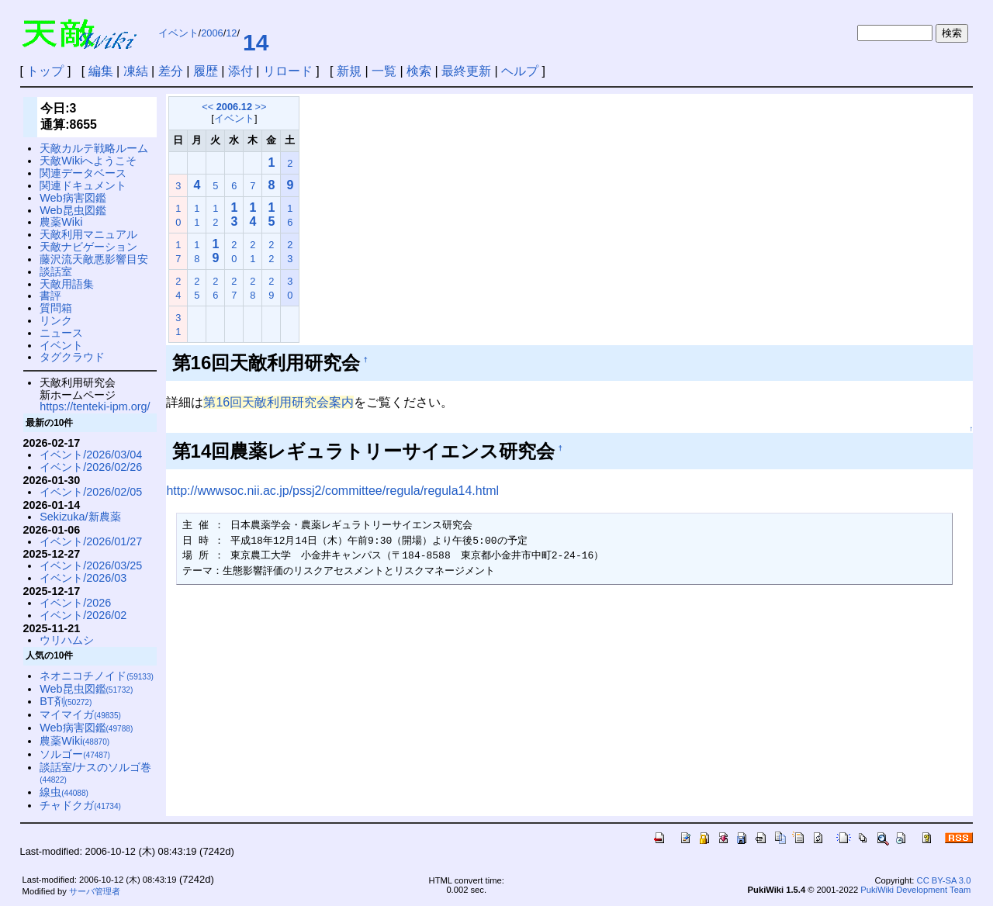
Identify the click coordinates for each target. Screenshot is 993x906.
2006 (212, 33)
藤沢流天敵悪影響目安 (94, 259)
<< (207, 106)
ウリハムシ (67, 640)
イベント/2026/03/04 (91, 454)
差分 (170, 71)
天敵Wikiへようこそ (88, 160)
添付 (240, 71)
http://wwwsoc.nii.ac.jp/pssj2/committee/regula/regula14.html (332, 490)
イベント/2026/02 (83, 615)
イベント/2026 (75, 603)
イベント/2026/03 (83, 578)
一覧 (384, 71)
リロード (288, 71)
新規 (349, 71)
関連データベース (83, 173)
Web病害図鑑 (73, 198)
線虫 (64, 792)
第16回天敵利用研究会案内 (278, 402)
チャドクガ (80, 805)
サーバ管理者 (94, 891)
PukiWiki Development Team (915, 889)
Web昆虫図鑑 (73, 210)
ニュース (61, 333)
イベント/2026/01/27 (91, 541)
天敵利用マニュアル (88, 234)
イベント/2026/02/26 (91, 467)
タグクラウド (72, 357)
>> (261, 106)
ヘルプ (519, 71)
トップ (45, 71)
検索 (419, 71)
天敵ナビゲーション (88, 246)
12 (231, 33)
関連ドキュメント (83, 185)
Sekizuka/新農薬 (80, 516)
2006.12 (234, 106)
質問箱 (56, 308)
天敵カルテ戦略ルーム (94, 148)
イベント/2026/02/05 (91, 492)
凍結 (135, 71)
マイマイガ (80, 714)
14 (255, 42)
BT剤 (66, 701)
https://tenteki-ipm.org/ (95, 406)
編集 (100, 71)
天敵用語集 (67, 284)
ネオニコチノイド (97, 675)
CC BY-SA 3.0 (944, 880)
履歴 (205, 71)
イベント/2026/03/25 (91, 565)
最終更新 (466, 71)
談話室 (56, 271)
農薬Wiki (61, 222)
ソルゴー (75, 754)
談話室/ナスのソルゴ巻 (95, 773)
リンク (56, 320)
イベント (178, 33)
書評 (50, 295)
